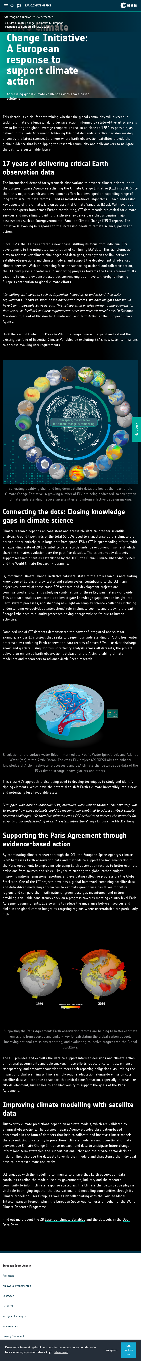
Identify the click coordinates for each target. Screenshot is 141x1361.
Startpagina (11, 17)
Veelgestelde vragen (14, 1316)
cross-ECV (52, 587)
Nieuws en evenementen (37, 17)
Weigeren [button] (111, 1350)
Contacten (8, 1296)
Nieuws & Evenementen (17, 1286)
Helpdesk (8, 1306)
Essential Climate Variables (65, 1219)
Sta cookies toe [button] (128, 1350)
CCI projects (45, 882)
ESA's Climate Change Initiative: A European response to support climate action (34, 24)
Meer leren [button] (61, 1352)
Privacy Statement (13, 1336)
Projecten (8, 1275)
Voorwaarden (10, 1326)
